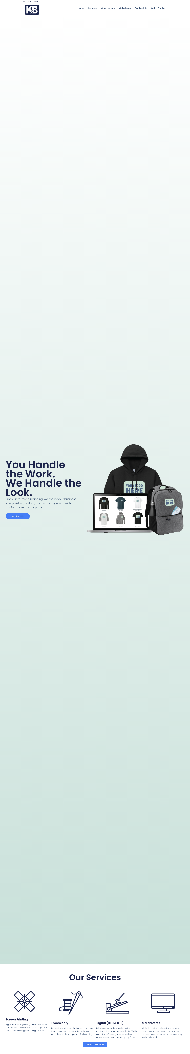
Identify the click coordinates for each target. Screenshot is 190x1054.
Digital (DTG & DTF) (110, 1023)
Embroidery (59, 1023)
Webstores (125, 8)
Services (92, 8)
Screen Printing (17, 1019)
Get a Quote (158, 8)
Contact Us (141, 8)
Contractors (108, 8)
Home (81, 8)
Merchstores (151, 1023)
